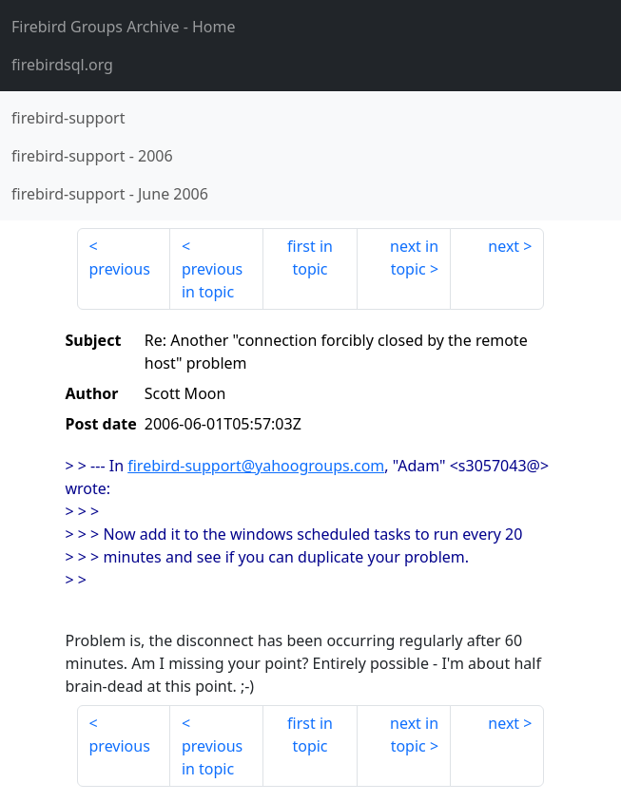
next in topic (414, 257)
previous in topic (212, 280)
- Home (123, 26)
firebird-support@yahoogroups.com (255, 465)
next (503, 246)
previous (119, 268)
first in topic (310, 257)
